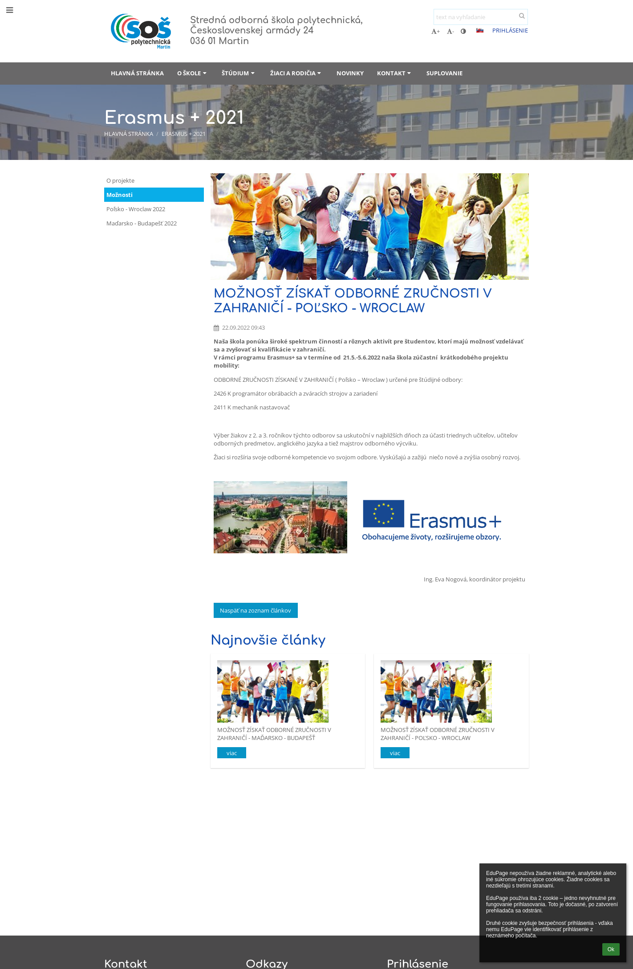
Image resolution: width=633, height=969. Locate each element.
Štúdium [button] (239, 73)
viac (232, 753)
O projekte (120, 180)
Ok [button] (611, 949)
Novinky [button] (350, 73)
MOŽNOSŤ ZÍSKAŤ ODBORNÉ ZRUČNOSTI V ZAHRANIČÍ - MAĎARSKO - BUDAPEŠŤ (274, 733)
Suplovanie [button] (444, 73)
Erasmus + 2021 (184, 134)
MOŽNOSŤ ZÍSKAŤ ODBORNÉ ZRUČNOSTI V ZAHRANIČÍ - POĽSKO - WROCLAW (438, 733)
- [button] (450, 31)
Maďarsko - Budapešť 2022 (141, 223)
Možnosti (119, 195)
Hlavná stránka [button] (137, 73)
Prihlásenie (510, 30)
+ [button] (435, 31)
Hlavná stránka (128, 134)
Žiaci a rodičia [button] (296, 73)
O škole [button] (192, 73)
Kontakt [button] (395, 73)
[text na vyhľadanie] (481, 17)
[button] (480, 30)
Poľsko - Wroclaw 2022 (135, 209)
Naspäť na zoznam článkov (255, 610)
